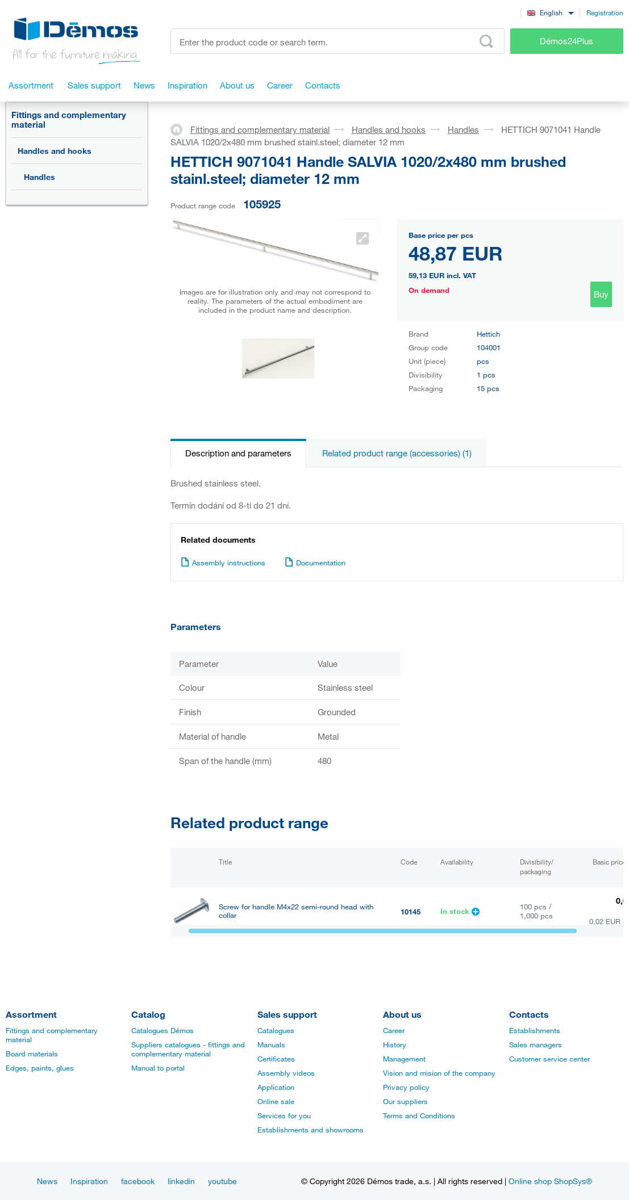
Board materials (32, 1053)
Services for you (284, 1115)
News (47, 1181)
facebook (138, 1181)
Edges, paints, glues (40, 1067)
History (394, 1044)
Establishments (534, 1030)
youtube (222, 1181)
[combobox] (550, 12)
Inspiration (89, 1181)
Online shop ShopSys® (550, 1181)
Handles (39, 177)
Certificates (276, 1058)
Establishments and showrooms (310, 1129)
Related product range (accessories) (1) (397, 453)
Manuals (271, 1044)
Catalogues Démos (162, 1030)
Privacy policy (406, 1087)
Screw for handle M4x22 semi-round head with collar (296, 911)
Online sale (275, 1101)
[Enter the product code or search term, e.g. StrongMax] (337, 41)
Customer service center (549, 1058)
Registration (604, 12)
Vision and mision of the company (439, 1072)
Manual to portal (158, 1067)
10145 (410, 911)
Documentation (315, 562)
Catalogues (275, 1030)
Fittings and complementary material (68, 119)
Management (404, 1058)
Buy (601, 294)
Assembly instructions (223, 562)
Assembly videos (286, 1072)
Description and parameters (238, 453)
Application (275, 1087)
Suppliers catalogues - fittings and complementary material (188, 1049)
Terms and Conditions (419, 1115)
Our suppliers (405, 1101)
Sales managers (535, 1044)
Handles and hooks (54, 151)
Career (394, 1030)
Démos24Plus (566, 41)
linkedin (181, 1181)
